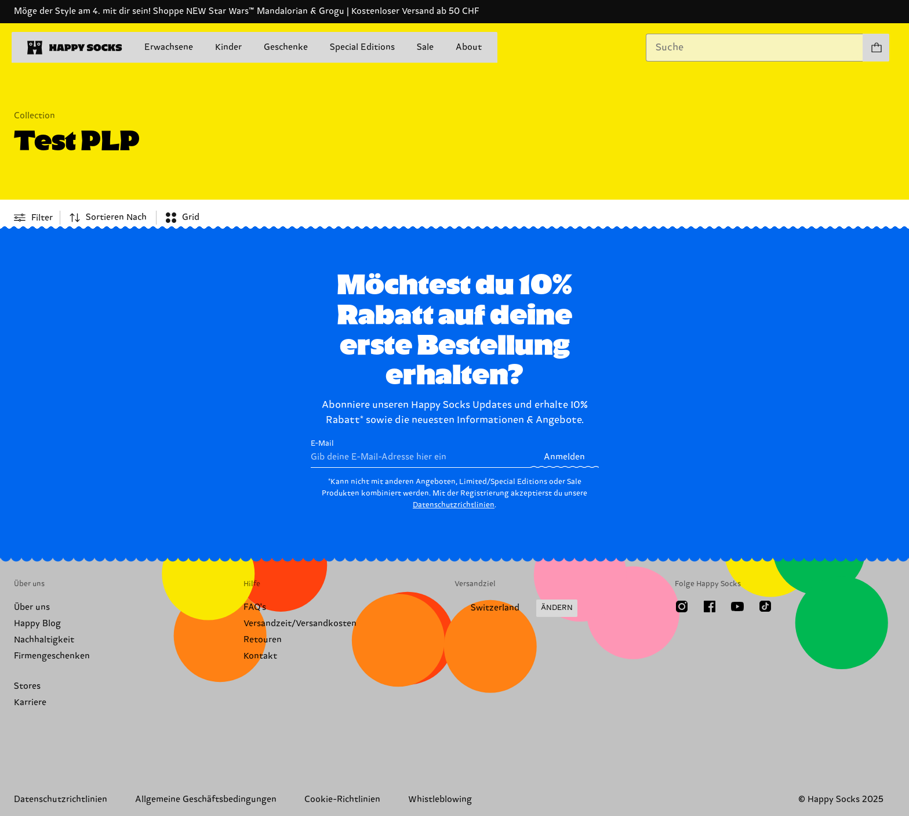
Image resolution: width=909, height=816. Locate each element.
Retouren (262, 640)
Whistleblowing (440, 799)
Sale (425, 47)
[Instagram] (682, 606)
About (469, 47)
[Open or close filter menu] (33, 217)
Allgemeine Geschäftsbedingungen (206, 799)
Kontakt (260, 656)
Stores (27, 686)
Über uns (32, 607)
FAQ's (254, 607)
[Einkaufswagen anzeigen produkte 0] (876, 48)
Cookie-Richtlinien (342, 799)
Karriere (30, 702)
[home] (74, 48)
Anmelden (564, 457)
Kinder (228, 47)
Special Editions (362, 47)
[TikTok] (765, 606)
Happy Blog (37, 624)
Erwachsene (168, 47)
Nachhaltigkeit (44, 640)
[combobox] (754, 47)
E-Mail (420, 453)
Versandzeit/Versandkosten (300, 624)
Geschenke (286, 47)
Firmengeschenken (52, 656)
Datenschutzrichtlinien (454, 505)
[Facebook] (709, 606)
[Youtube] (737, 606)
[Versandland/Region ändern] (515, 608)
